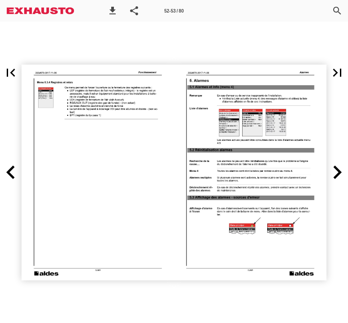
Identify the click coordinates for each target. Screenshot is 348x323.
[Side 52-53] (174, 11)
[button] (112, 11)
